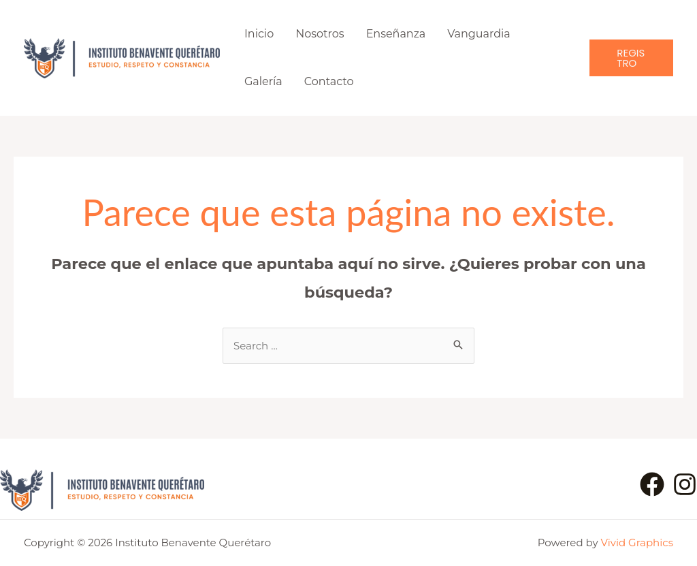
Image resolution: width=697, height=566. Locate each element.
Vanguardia (478, 33)
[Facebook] (652, 484)
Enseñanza (396, 33)
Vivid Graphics (637, 542)
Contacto (329, 81)
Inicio (259, 33)
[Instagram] (684, 484)
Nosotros (319, 33)
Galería (263, 81)
